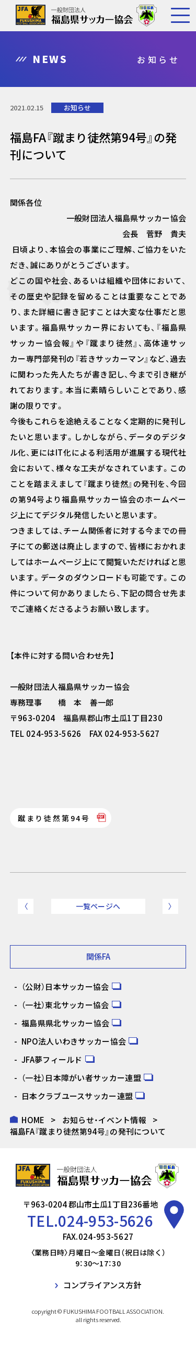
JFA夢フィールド (52, 1059)
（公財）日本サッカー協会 (65, 986)
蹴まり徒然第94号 (54, 818)
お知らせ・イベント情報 (104, 1119)
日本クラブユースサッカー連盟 (77, 1095)
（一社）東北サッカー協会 (65, 1004)
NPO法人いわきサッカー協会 (73, 1041)
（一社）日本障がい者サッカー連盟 (81, 1077)
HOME (32, 1119)
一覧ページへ (98, 906)
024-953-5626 (105, 1220)
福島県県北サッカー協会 (65, 1022)
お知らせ (77, 107)
